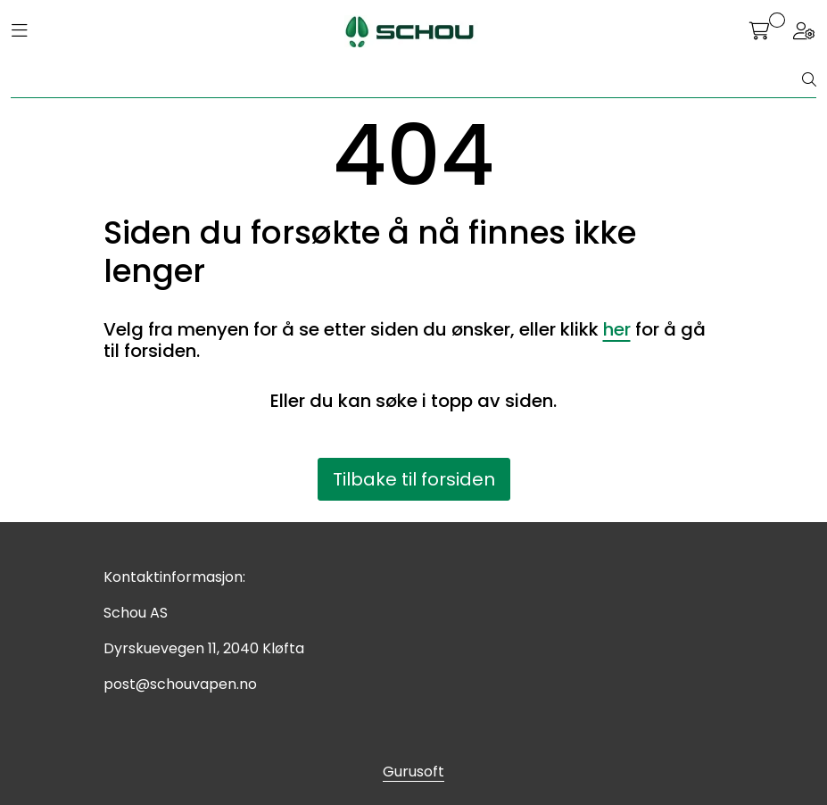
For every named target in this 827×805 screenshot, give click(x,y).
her (617, 329)
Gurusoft (413, 771)
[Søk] (407, 80)
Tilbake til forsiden (414, 479)
